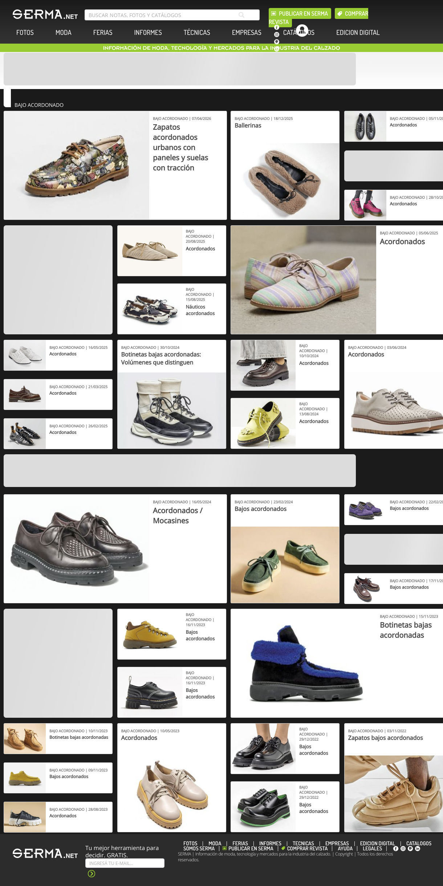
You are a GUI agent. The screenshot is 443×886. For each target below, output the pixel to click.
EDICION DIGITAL (358, 32)
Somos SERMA (199, 848)
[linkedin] (276, 49)
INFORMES (148, 32)
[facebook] (276, 27)
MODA (64, 32)
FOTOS (25, 32)
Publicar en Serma (303, 13)
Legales (372, 848)
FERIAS (103, 32)
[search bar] (172, 14)
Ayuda (345, 848)
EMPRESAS (246, 32)
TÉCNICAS (197, 32)
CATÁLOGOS (298, 32)
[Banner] (180, 69)
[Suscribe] (124, 863)
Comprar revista (307, 848)
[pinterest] (276, 41)
